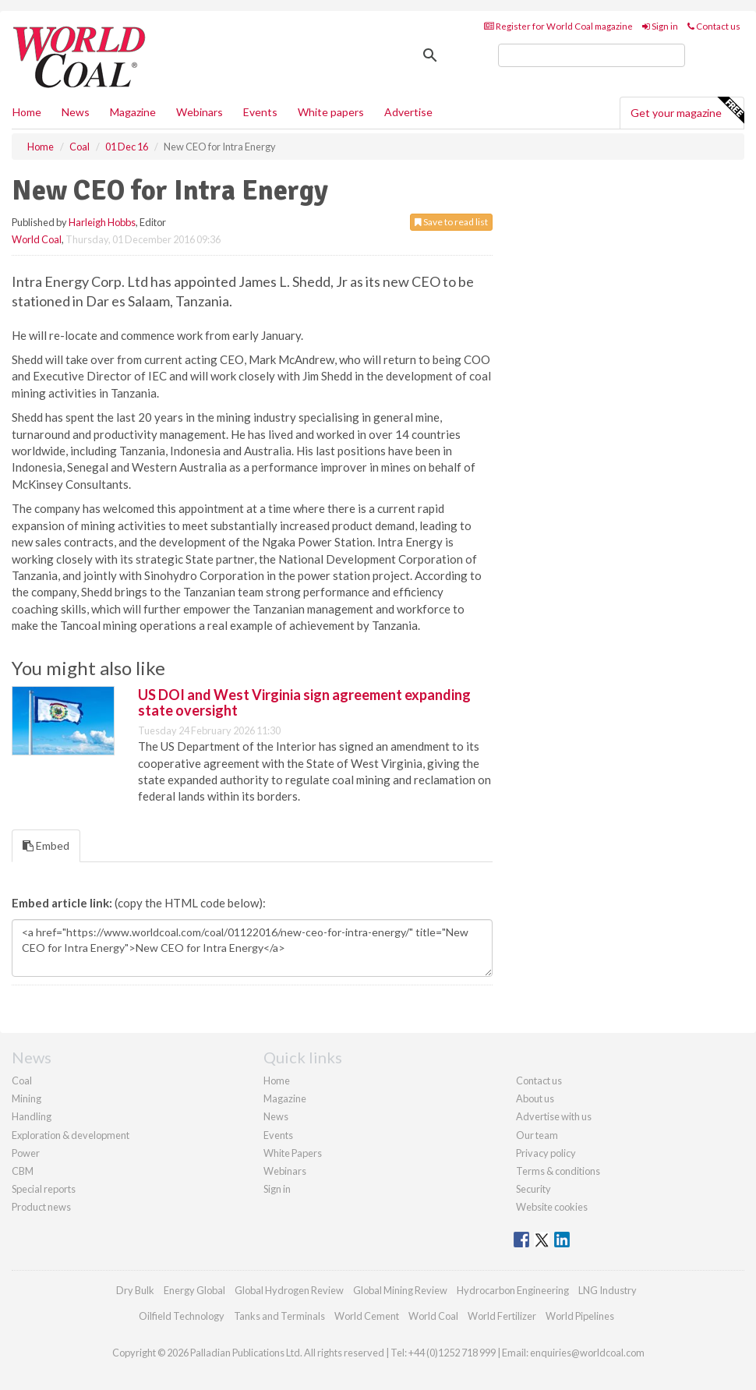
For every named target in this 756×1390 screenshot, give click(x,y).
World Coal (37, 239)
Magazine (133, 111)
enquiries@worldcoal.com (587, 1352)
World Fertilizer (502, 1316)
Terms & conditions (558, 1171)
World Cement (366, 1316)
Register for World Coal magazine (558, 26)
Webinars (199, 111)
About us (535, 1098)
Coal (22, 1080)
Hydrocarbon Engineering (513, 1290)
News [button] (76, 111)
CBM (23, 1171)
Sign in (660, 26)
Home (26, 111)
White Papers (292, 1153)
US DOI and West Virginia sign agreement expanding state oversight (304, 702)
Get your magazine (687, 110)
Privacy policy (546, 1153)
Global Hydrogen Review (289, 1290)
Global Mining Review (400, 1290)
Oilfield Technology (181, 1316)
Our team (537, 1135)
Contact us (713, 26)
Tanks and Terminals (279, 1316)
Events (260, 111)
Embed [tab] (46, 845)
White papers (331, 111)
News (275, 1116)
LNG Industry (607, 1290)
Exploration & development (70, 1135)
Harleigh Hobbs (102, 222)
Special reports (44, 1189)
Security (533, 1189)
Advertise (408, 111)
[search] (591, 55)
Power (26, 1153)
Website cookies (552, 1207)
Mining (26, 1098)
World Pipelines (580, 1316)
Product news (41, 1207)
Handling (31, 1116)
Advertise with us (554, 1116)
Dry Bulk (135, 1290)
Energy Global (194, 1290)
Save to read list (451, 222)
